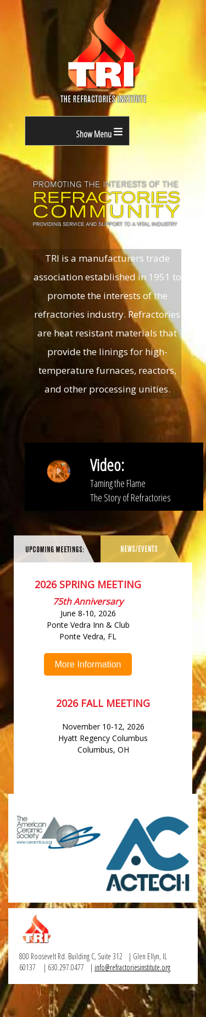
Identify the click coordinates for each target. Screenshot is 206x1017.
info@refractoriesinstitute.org (132, 967)
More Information (88, 664)
